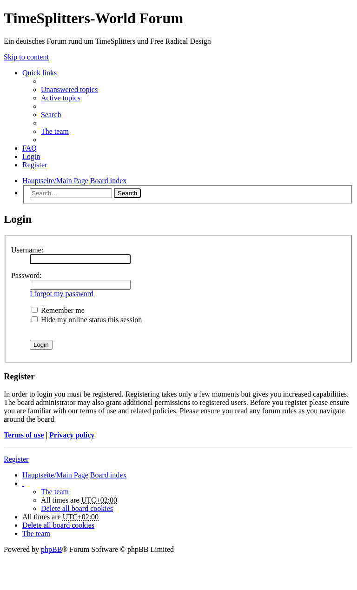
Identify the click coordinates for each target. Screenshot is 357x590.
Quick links (39, 73)
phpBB (51, 549)
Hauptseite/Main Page (55, 475)
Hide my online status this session (87, 320)
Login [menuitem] (31, 156)
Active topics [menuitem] (60, 98)
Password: (26, 275)
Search (127, 193)
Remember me (58, 310)
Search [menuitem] (51, 115)
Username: (27, 250)
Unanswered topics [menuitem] (69, 89)
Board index (108, 475)
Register (16, 459)
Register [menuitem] (34, 165)
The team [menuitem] (55, 131)
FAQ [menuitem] (29, 148)
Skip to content (26, 57)
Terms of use (24, 435)
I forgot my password (61, 294)
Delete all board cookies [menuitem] (77, 508)
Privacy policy (71, 435)
